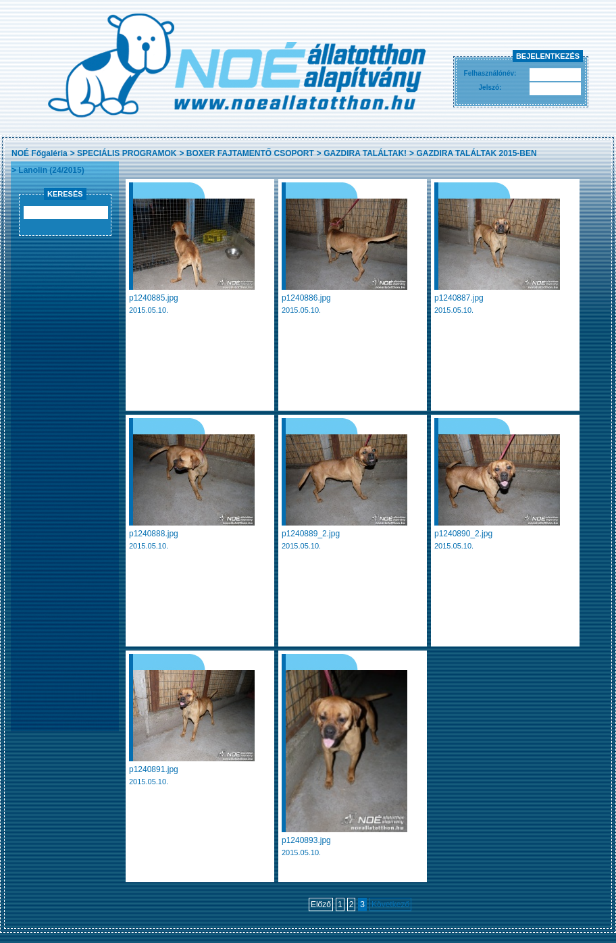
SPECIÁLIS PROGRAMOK (126, 153)
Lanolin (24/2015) (51, 170)
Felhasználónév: (490, 73)
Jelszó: (490, 87)
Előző (321, 904)
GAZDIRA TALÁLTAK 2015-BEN (476, 153)
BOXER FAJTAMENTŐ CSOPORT (250, 153)
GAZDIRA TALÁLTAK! (365, 153)
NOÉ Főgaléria (39, 153)
